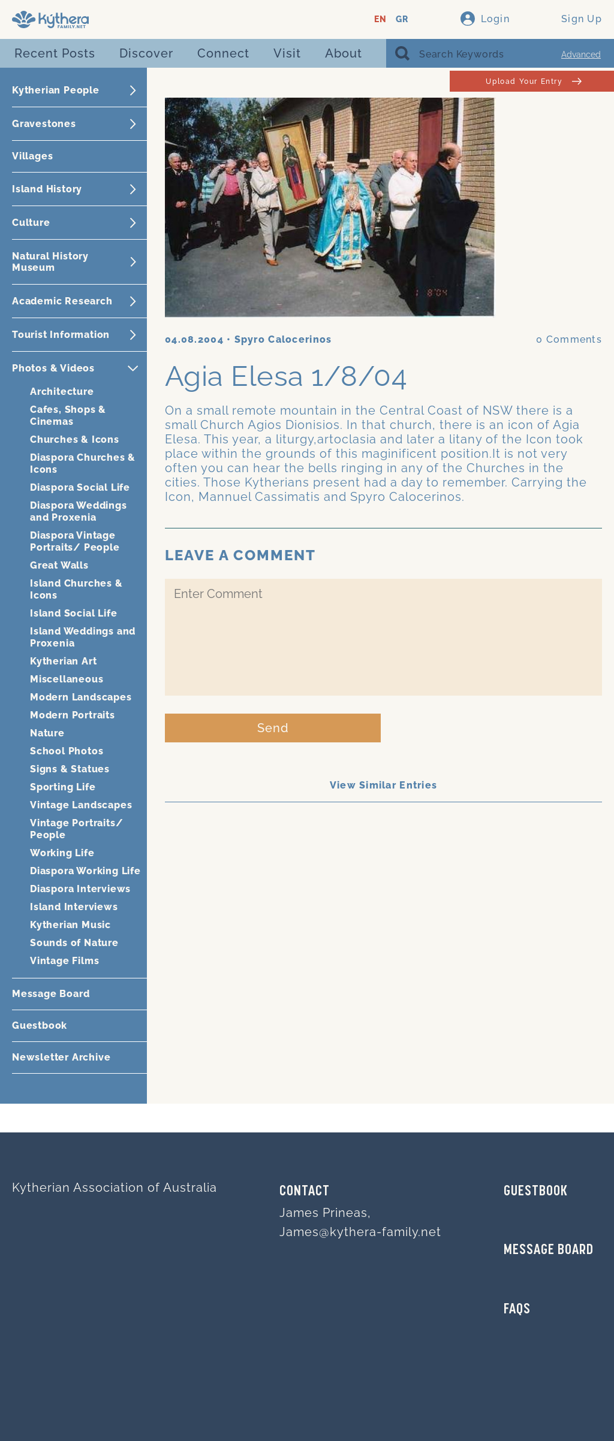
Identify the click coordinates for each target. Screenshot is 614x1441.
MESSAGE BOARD (549, 1250)
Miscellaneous (66, 679)
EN (380, 19)
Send (273, 728)
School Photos (66, 751)
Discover (146, 53)
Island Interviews (74, 907)
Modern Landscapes (81, 697)
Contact (304, 1192)
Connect (223, 53)
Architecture (62, 391)
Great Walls (59, 565)
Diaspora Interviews (80, 889)
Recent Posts (54, 53)
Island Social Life (73, 613)
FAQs (517, 1310)
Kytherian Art (63, 661)
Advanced (581, 54)
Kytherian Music (70, 925)
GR (402, 19)
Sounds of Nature (74, 942)
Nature (47, 733)
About (343, 53)
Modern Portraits (72, 715)
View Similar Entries (384, 785)
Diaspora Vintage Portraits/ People (75, 541)
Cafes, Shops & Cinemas (68, 415)
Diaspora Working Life (85, 871)
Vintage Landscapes (81, 805)
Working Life (62, 853)
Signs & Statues (70, 769)
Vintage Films (64, 960)
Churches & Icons (74, 439)
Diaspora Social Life (80, 487)
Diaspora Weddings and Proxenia (78, 511)
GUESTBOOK (536, 1192)
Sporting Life (62, 787)
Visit (287, 53)
